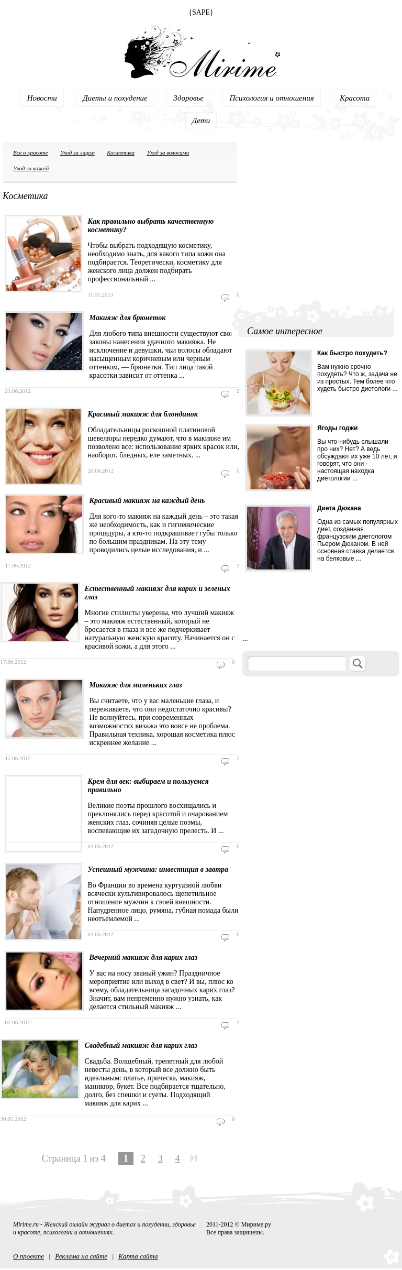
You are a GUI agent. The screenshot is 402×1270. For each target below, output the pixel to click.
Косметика (121, 152)
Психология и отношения (271, 98)
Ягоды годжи (337, 428)
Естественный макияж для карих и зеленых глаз (157, 593)
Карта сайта (138, 1256)
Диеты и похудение (115, 98)
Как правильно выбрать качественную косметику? (150, 225)
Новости (42, 98)
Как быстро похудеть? (352, 353)
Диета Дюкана (339, 508)
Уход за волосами (168, 152)
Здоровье (188, 98)
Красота (355, 98)
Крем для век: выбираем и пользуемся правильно (147, 786)
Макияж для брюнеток (127, 318)
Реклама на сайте (81, 1256)
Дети (201, 120)
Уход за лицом (77, 152)
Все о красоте (30, 152)
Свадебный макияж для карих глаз (141, 1045)
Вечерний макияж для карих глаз (143, 957)
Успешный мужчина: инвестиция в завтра (157, 869)
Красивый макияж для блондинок (142, 414)
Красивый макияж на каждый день (147, 501)
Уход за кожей (31, 168)
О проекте (28, 1256)
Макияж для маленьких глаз (135, 685)
